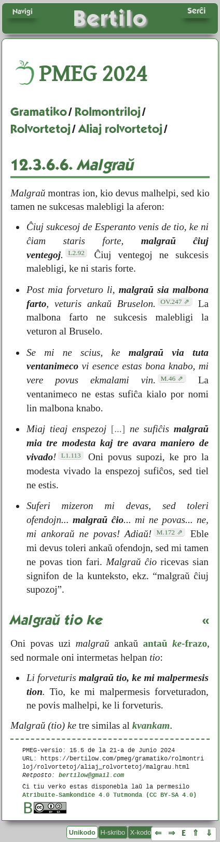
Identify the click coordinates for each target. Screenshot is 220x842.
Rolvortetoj (40, 129)
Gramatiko (38, 111)
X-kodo (141, 832)
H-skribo (113, 832)
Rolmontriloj (108, 111)
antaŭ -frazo (175, 643)
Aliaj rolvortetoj (120, 129)
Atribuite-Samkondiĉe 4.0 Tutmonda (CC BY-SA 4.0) (109, 794)
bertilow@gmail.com (91, 775)
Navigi (22, 11)
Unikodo (82, 832)
